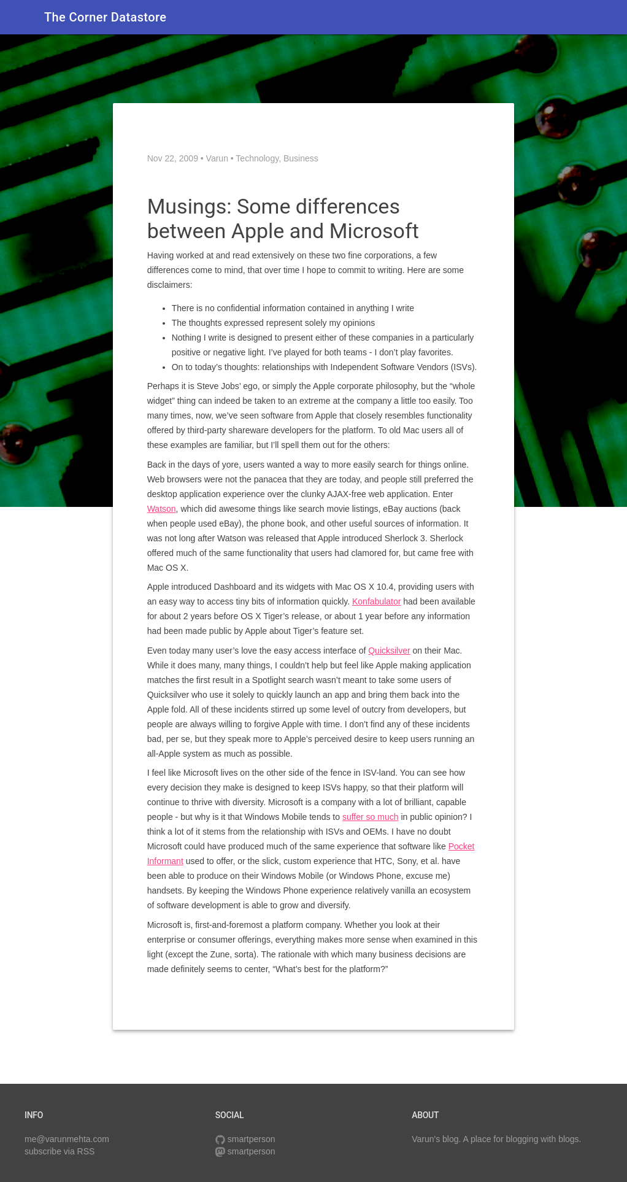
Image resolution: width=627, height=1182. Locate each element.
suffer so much (370, 817)
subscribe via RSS (59, 1151)
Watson (161, 509)
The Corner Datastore (105, 17)
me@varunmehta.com (67, 1139)
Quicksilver (389, 650)
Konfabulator (376, 601)
